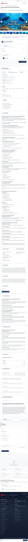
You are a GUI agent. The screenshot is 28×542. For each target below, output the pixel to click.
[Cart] (24, 3)
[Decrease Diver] (21, 49)
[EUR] (18, 506)
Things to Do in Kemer (17, 516)
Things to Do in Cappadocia (18, 519)
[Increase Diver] (24, 49)
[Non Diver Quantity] (23, 51)
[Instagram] (26, 494)
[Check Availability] (22, 62)
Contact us (2, 531)
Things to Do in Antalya (17, 513)
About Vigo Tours (3, 510)
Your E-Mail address (4, 431)
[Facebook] (22, 494)
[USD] (16, 506)
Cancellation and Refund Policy (4, 513)
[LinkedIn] (26, 496)
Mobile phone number (5, 435)
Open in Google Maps (5, 291)
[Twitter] (24, 494)
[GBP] (24, 506)
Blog (1, 534)
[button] (1, 33)
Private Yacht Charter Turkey (4, 519)
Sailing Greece (2, 522)
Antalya (4, 5)
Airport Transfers (3, 525)
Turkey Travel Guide (3, 528)
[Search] (22, 3)
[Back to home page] (4, 3)
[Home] (2, 5)
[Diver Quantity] (23, 49)
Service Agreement (3, 516)
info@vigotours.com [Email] (4, 503)
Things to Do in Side (17, 510)
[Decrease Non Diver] (21, 51)
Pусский (16, 502)
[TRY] (21, 506)
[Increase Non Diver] (24, 51)
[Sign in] (25, 1)
